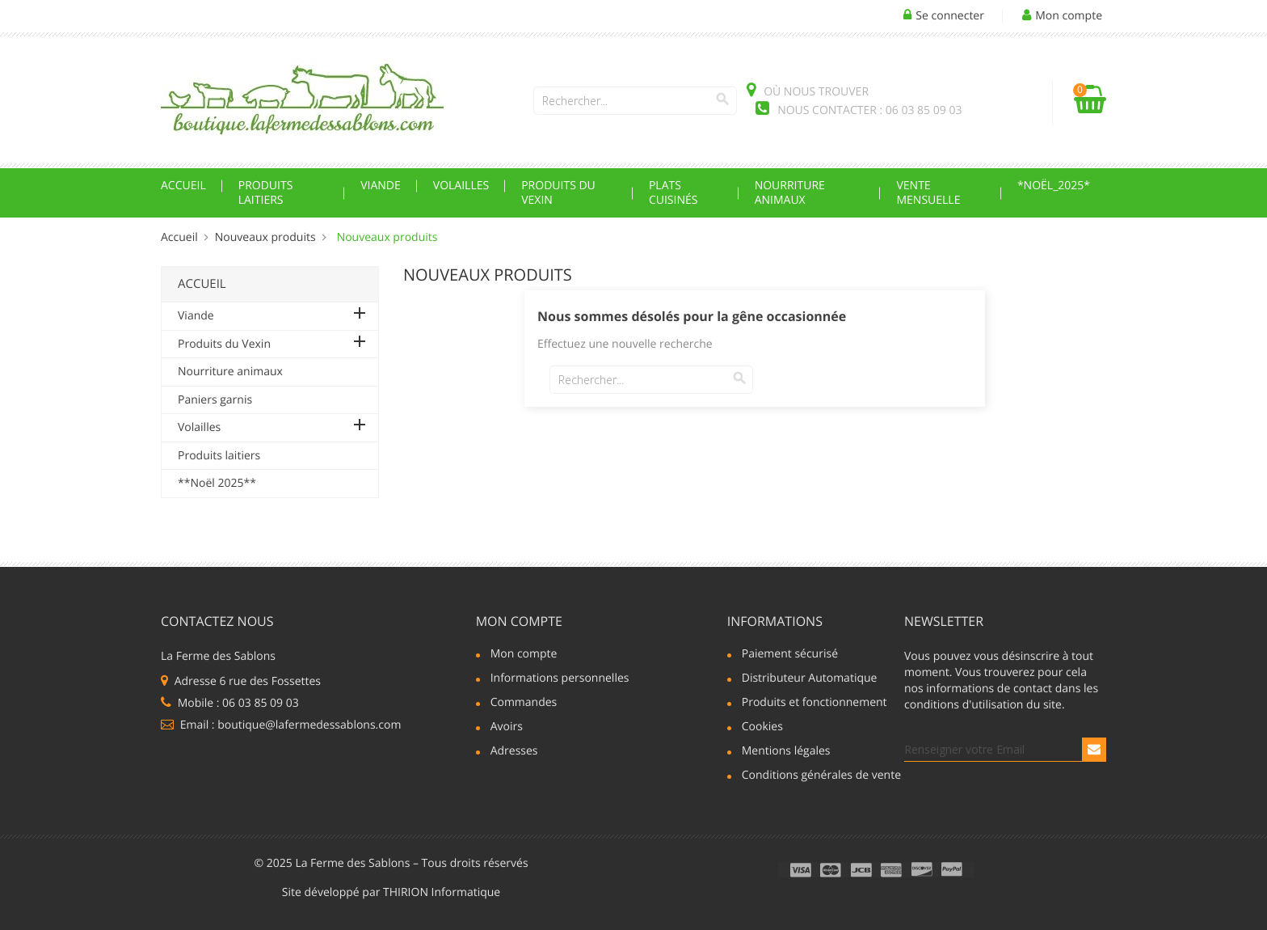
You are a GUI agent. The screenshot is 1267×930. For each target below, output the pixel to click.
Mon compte (519, 621)
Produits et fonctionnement (814, 703)
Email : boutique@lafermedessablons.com (281, 725)
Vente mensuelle (928, 193)
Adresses (514, 752)
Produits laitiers (265, 193)
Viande (380, 185)
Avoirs (506, 727)
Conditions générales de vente (814, 776)
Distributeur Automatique (810, 679)
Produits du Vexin (558, 193)
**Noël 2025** (217, 483)
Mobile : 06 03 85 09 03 (230, 703)
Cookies (762, 727)
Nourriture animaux (790, 193)
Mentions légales (786, 752)
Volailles (461, 185)
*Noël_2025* (1053, 185)
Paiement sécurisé (790, 655)
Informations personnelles (559, 679)
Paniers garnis (215, 400)
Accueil (183, 185)
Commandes (524, 703)
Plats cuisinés (673, 193)
